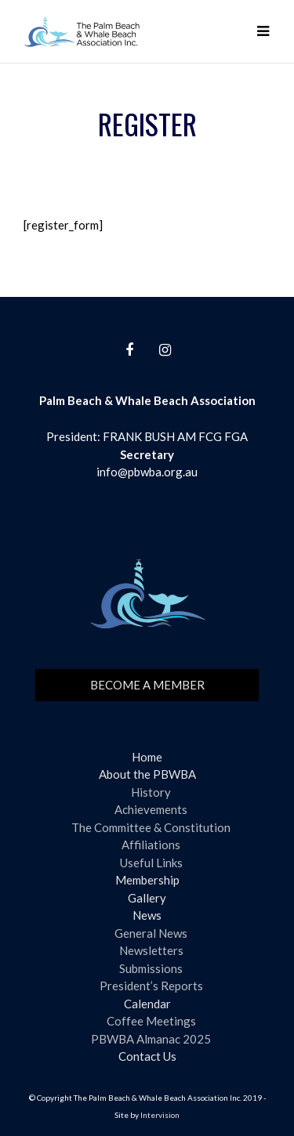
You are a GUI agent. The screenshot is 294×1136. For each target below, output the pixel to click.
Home (147, 757)
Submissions (151, 968)
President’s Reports (151, 986)
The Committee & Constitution (150, 827)
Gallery (147, 898)
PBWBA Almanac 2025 (151, 1039)
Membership (147, 880)
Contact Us (147, 1056)
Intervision (160, 1115)
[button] (262, 31)
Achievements (150, 809)
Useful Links (151, 863)
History (151, 792)
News (147, 915)
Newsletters (151, 950)
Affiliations (151, 845)
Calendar (147, 1004)
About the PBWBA (147, 774)
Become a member (147, 685)
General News (150, 933)
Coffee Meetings (151, 1021)
